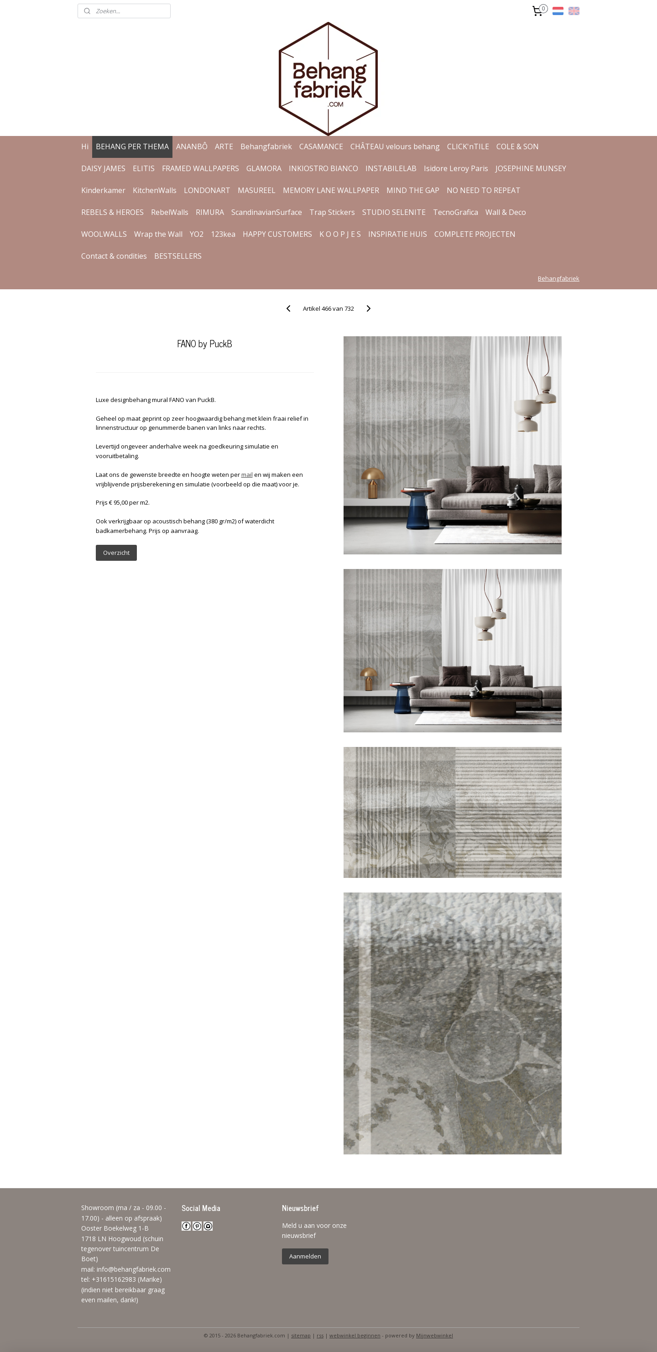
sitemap (301, 1335)
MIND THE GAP (412, 190)
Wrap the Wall (158, 234)
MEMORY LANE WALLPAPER (331, 190)
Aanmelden (305, 1256)
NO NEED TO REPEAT (484, 190)
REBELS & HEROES (112, 212)
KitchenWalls (155, 190)
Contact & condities (114, 256)
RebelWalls (169, 212)
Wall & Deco (505, 212)
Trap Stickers (332, 212)
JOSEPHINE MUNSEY (530, 168)
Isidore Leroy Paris (456, 168)
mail (246, 474)
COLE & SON (517, 146)
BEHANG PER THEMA (132, 146)
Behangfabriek (266, 146)
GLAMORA (264, 168)
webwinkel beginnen (355, 1335)
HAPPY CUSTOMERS (277, 234)
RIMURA (210, 212)
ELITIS (144, 168)
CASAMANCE (321, 146)
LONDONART (207, 190)
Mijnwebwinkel (434, 1335)
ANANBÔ (192, 146)
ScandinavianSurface (266, 212)
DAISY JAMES (103, 168)
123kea (223, 234)
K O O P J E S (340, 234)
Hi (85, 146)
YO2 (196, 234)
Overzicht (116, 552)
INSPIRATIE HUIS (397, 234)
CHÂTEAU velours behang (395, 146)
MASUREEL (257, 190)
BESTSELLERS (178, 256)
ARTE (224, 146)
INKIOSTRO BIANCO (323, 168)
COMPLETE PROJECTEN (475, 234)
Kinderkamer (103, 190)
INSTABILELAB (391, 168)
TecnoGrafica (455, 212)
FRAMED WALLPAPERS (200, 168)
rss (320, 1335)
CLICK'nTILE (468, 146)
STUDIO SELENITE (394, 212)
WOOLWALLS (104, 234)
